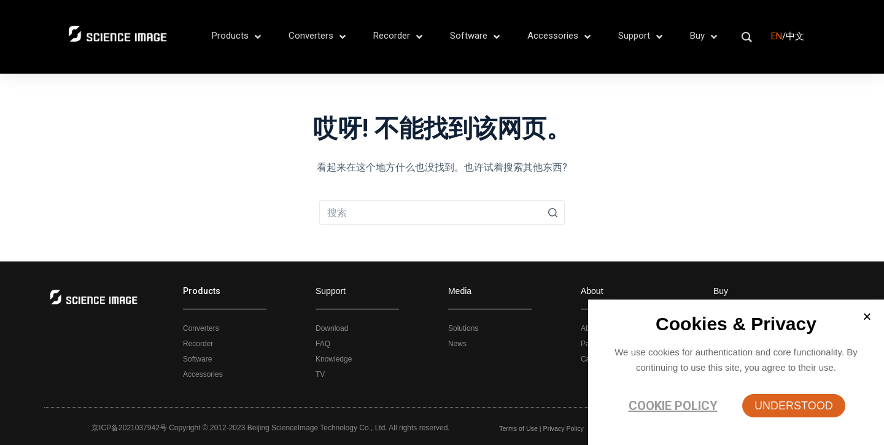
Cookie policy (673, 405)
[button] (793, 405)
